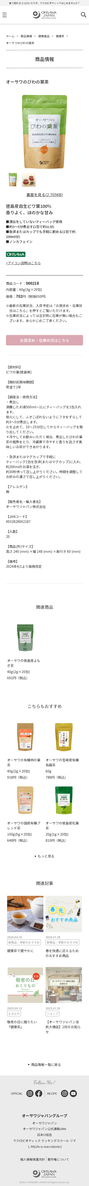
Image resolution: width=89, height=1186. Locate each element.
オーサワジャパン (44, 1123)
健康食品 (44, 36)
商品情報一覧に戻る (46, 1064)
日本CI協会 (44, 1134)
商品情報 (26, 36)
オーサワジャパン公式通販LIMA (44, 1128)
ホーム (10, 36)
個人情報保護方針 (32, 1159)
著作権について (58, 1159)
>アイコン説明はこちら (23, 262)
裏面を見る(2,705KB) (44, 194)
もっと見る (46, 856)
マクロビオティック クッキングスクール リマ (44, 1140)
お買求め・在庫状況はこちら (44, 340)
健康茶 (60, 36)
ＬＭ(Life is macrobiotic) (45, 1146)
